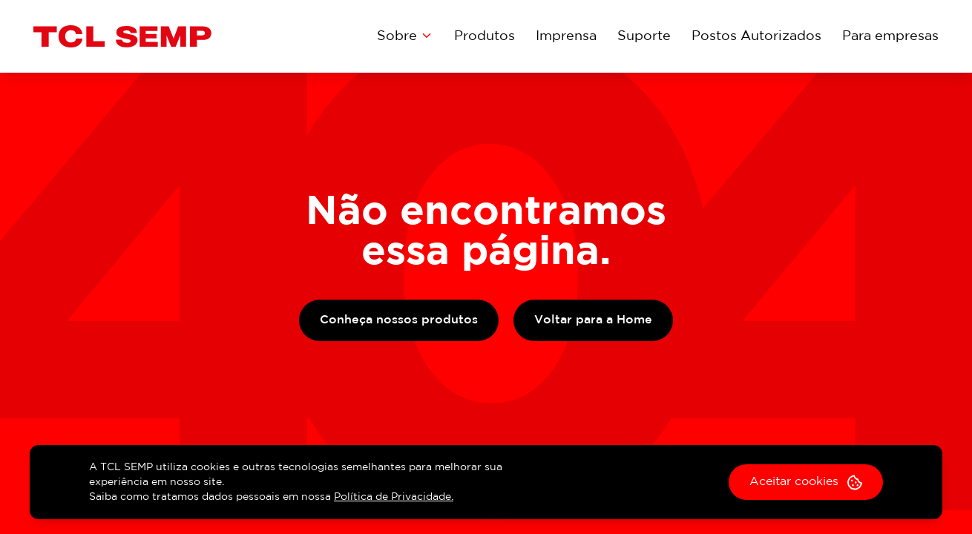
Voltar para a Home (593, 320)
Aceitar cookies (805, 482)
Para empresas (890, 36)
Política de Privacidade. (393, 496)
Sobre (405, 35)
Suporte (644, 36)
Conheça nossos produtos (399, 320)
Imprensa (566, 36)
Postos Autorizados (756, 36)
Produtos (484, 36)
